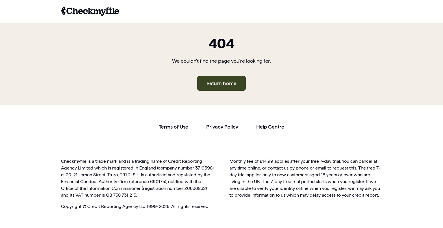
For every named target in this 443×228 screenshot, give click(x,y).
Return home (221, 83)
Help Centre (270, 126)
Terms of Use (173, 126)
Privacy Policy (222, 126)
